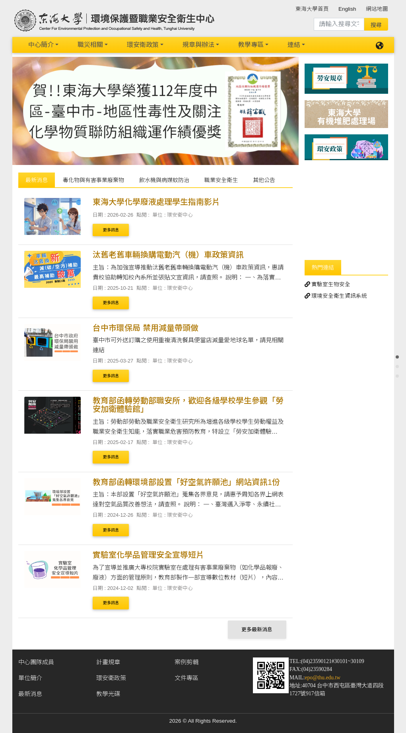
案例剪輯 (186, 662)
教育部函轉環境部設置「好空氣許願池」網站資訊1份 (186, 482)
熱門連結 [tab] (323, 267)
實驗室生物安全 (328, 284)
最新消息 (30, 693)
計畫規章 (108, 662)
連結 (294, 44)
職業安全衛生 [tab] (221, 180)
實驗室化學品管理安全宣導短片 (148, 555)
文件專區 (186, 678)
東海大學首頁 (312, 9)
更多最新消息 (256, 629)
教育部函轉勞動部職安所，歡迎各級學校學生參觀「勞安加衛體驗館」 (188, 404)
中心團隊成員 (36, 662)
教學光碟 (108, 693)
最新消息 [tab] (36, 180)
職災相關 (90, 44)
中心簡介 (41, 44)
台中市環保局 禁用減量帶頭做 (145, 328)
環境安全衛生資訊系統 (336, 296)
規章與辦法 (198, 44)
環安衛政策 (143, 44)
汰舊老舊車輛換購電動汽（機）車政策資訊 (168, 254)
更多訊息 (111, 230)
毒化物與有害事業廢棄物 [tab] (93, 180)
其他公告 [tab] (264, 180)
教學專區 (251, 44)
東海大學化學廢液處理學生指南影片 (156, 202)
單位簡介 (30, 678)
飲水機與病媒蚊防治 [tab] (164, 180)
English (347, 9)
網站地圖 (377, 9)
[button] (33, 109)
